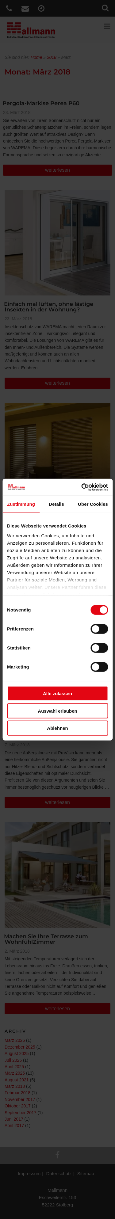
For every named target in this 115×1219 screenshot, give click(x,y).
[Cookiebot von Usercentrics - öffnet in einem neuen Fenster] (82, 487)
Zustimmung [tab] (21, 504)
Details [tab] (56, 504)
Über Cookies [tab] (93, 504)
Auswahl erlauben (57, 710)
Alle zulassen (57, 693)
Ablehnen (57, 728)
